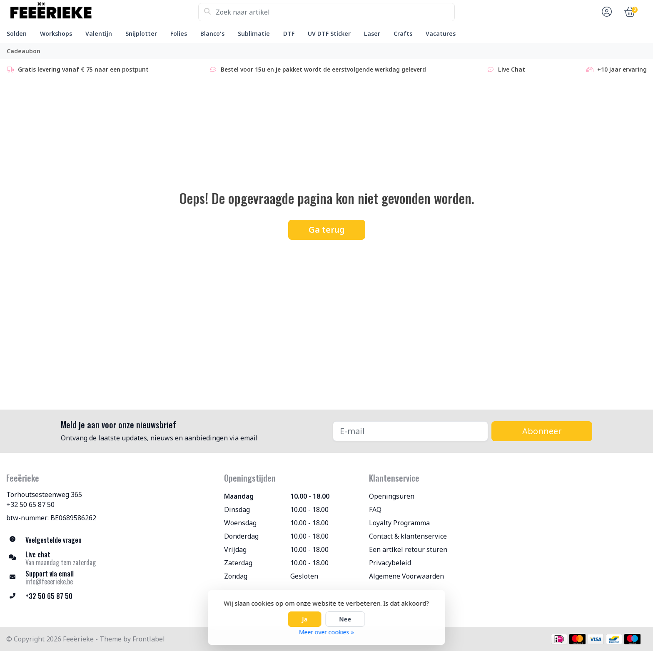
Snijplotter (141, 33)
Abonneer (542, 431)
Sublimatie (254, 33)
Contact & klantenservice (408, 536)
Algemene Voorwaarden (406, 576)
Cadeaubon (23, 51)
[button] (605, 12)
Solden (17, 33)
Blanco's (212, 33)
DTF (288, 33)
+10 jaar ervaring (616, 69)
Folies (178, 33)
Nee (345, 619)
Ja (305, 619)
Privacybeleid (390, 562)
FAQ (375, 509)
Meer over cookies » (326, 632)
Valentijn (98, 33)
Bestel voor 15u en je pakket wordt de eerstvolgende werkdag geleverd (317, 69)
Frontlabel (148, 639)
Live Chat (505, 69)
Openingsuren (391, 496)
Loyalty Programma (399, 522)
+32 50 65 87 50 (30, 504)
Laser (372, 33)
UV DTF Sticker (329, 33)
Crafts (403, 33)
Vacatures (441, 33)
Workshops (56, 33)
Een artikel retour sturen (408, 549)
